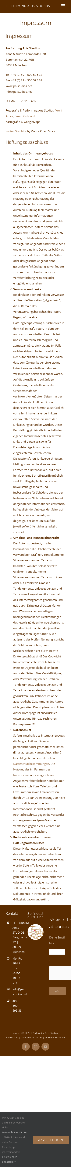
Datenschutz (27, 1037)
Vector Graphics (16, 131)
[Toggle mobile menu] (63, 6)
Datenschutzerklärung (14, 1132)
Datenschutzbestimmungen (31, 764)
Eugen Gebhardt (25, 116)
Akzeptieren (51, 1140)
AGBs (39, 1037)
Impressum (12, 1037)
